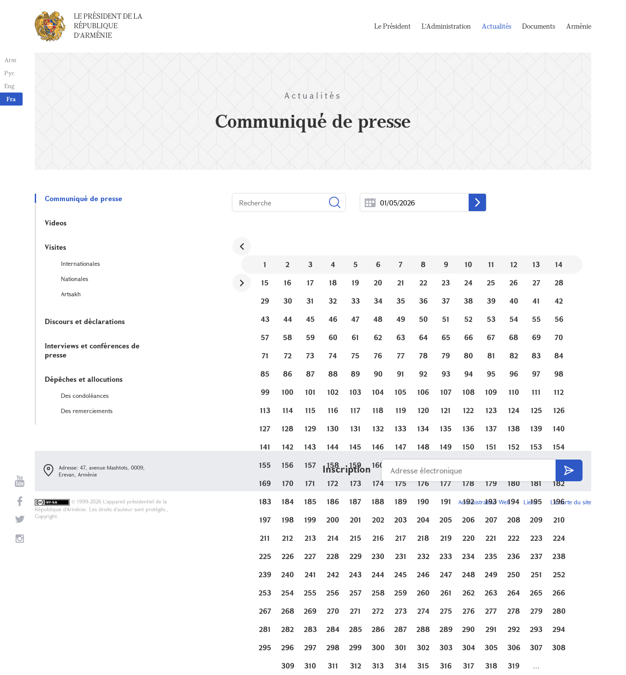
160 (378, 465)
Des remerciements (87, 411)
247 (446, 574)
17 (310, 282)
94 (468, 373)
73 (310, 355)
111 (536, 392)
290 (468, 629)
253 (265, 592)
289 (446, 629)
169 (265, 483)
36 (423, 300)
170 (287, 483)
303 (446, 647)
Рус (9, 73)
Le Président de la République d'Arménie (108, 25)
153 (536, 446)
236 (513, 556)
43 (265, 319)
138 (514, 428)
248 (468, 574)
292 (514, 629)
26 (513, 282)
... (370, 202)
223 (536, 538)
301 (400, 647)
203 (400, 519)
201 (355, 519)
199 (310, 519)
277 (491, 610)
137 (491, 428)
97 (536, 373)
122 (468, 410)
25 (491, 282)
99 (265, 392)
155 (265, 465)
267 (265, 610)
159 (355, 465)
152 (513, 446)
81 (491, 355)
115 (310, 410)
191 (446, 501)
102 (333, 392)
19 (355, 282)
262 (469, 592)
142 (287, 446)
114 (288, 410)
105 (400, 392)
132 (378, 428)
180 (514, 483)
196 (559, 501)
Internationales (80, 263)
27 (536, 282)
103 (355, 392)
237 (536, 556)
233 (446, 556)
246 (423, 574)
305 (491, 647)
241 (310, 574)
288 (423, 629)
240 (287, 574)
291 (491, 629)
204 (423, 519)
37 (446, 300)
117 (355, 410)
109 (491, 392)
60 (333, 337)
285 (355, 629)
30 (287, 300)
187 (355, 501)
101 (310, 392)
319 (513, 665)
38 (468, 300)
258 (378, 592)
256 (332, 592)
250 (513, 574)
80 (468, 355)
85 (265, 373)
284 (333, 629)
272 (378, 610)
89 (355, 373)
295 (265, 647)
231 (400, 556)
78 (423, 355)
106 (423, 392)
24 (468, 282)
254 (287, 592)
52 (468, 319)
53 (491, 319)
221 (491, 538)
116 (333, 410)
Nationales (74, 279)
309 (287, 665)
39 (491, 300)
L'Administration (446, 26)
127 (265, 428)
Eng (9, 86)
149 (446, 446)
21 (400, 282)
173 (355, 483)
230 (378, 556)
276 (469, 610)
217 (400, 538)
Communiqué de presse (83, 198)
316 (446, 665)
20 (378, 282)
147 (400, 446)
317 (468, 665)
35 (400, 300)
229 (356, 556)
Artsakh (71, 294)
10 (468, 264)
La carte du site (570, 502)
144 (333, 446)
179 (491, 483)
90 (378, 373)
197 (265, 519)
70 (559, 337)
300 (378, 647)
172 (332, 483)
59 (310, 337)
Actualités (496, 26)
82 (513, 355)
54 (513, 319)
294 (559, 629)
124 (513, 410)
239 (265, 574)
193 (491, 501)
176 (423, 483)
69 (536, 337)
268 (287, 610)
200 (332, 519)
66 (468, 337)
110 (514, 392)
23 (446, 282)
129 (310, 428)
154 (559, 446)
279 (536, 610)
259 (400, 592)
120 (423, 410)
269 (310, 610)
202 (378, 519)
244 (378, 574)
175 (400, 483)
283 (310, 629)
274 (423, 610)
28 (559, 282)
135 (446, 428)
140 (559, 428)
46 (333, 319)
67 (491, 337)
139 (536, 428)
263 (491, 592)
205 (446, 519)
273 (401, 610)
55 (536, 319)
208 (513, 519)
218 (423, 538)
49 (400, 319)
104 (378, 392)
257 (356, 592)
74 (333, 355)
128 (287, 428)
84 (558, 355)
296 (287, 647)
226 (288, 556)
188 (378, 501)
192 (468, 501)
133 (400, 428)
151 (491, 446)
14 (559, 264)
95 (491, 373)
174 (378, 483)
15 (265, 282)
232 (423, 556)
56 (559, 319)
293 (536, 629)
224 (559, 538)
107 (446, 392)
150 (468, 446)
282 (287, 629)
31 (310, 300)
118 (378, 410)
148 (423, 446)
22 (423, 282)
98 (558, 373)
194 (513, 501)
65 (446, 337)
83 (536, 355)
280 (559, 610)
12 (513, 264)
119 (401, 410)
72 (288, 355)
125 (536, 410)
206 (468, 519)
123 (491, 410)
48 (378, 319)
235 (491, 556)
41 (536, 300)
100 (287, 392)
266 (559, 592)
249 (491, 574)
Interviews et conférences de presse (92, 350)
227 (310, 556)
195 (536, 501)
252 (559, 574)
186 (333, 501)
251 (536, 574)
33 (355, 300)
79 (446, 355)
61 (355, 337)
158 (333, 465)
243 (355, 574)
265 (536, 592)
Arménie (578, 26)
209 (536, 519)
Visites (55, 246)
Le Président (392, 26)
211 (265, 538)
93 (446, 373)
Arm (10, 60)
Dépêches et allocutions (84, 379)
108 (469, 392)
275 (446, 610)
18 (333, 282)
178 (468, 483)
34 (378, 300)
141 (265, 446)
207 (491, 519)
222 (513, 538)
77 (401, 355)
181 (536, 483)
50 (423, 319)
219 (446, 538)
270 (333, 610)
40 (513, 300)
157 (310, 465)
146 (378, 446)
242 (333, 574)
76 (378, 355)
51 (446, 319)
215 (355, 538)
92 (423, 373)
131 (355, 428)
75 (355, 355)
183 (265, 501)
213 (310, 538)
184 (288, 501)
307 (536, 647)
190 (423, 501)
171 (310, 483)
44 (287, 319)
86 (287, 373)
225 (265, 556)
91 (400, 373)
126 (559, 410)
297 (310, 647)
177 (445, 483)
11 (491, 264)
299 (355, 647)
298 (333, 647)
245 (400, 574)
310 (310, 665)
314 (400, 665)
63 (400, 337)
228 (332, 556)
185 (310, 501)
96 (513, 373)
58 (287, 337)
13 (536, 264)
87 (310, 373)
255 (310, 592)
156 (287, 465)
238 (559, 556)
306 (513, 647)
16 (287, 282)
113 (265, 410)
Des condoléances (85, 395)
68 (513, 337)
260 (423, 592)
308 (559, 647)
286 (378, 629)
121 (446, 410)
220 (469, 538)
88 (333, 373)
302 (423, 647)
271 (355, 610)
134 (423, 428)
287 (400, 629)
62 (378, 337)
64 (423, 337)
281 (265, 629)
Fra (11, 99)
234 (468, 556)
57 (265, 337)
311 (333, 665)
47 (355, 319)
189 (401, 501)
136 (468, 428)
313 (378, 665)
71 (265, 355)
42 (559, 300)
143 (310, 446)
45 (310, 319)
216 (378, 538)
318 (491, 665)
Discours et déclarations (85, 321)
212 (287, 538)
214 (333, 538)
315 (423, 665)
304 (468, 647)
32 (333, 300)
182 (559, 483)
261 (446, 592)
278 (513, 610)
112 (559, 392)
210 (559, 519)
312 (355, 665)
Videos (56, 222)
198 (288, 519)
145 (355, 446)
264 (513, 592)
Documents (538, 26)
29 (265, 300)
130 (333, 428)
